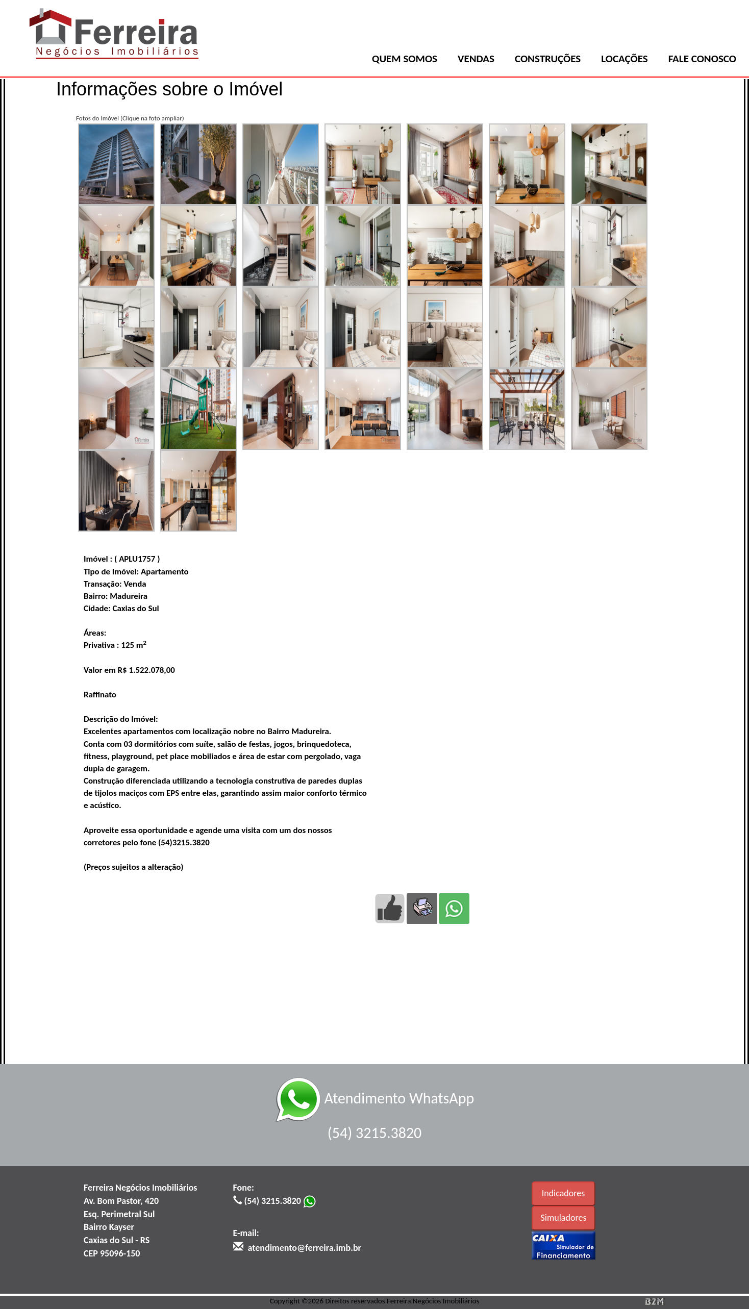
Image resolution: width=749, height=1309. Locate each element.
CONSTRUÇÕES (548, 58)
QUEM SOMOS (404, 58)
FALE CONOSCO (702, 58)
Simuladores (564, 1217)
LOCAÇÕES (624, 58)
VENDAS (476, 58)
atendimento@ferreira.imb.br (304, 1247)
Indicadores (563, 1193)
